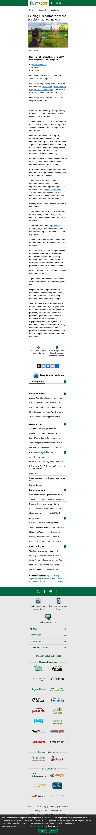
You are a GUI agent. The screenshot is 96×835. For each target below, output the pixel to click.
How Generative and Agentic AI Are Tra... (45, 495)
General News (36, 424)
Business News (36, 393)
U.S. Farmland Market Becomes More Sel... (45, 407)
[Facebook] (44, 592)
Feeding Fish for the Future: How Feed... (44, 541)
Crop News (34, 518)
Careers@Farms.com (41, 810)
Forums (41, 452)
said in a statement (52, 190)
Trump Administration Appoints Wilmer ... (45, 417)
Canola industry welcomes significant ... (44, 433)
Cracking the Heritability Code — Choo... (44, 556)
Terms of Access (56, 810)
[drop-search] (52, 3)
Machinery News (37, 490)
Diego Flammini (39, 65)
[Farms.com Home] (38, 3)
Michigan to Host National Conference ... (44, 565)
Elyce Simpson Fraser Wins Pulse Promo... (45, 412)
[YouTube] (50, 592)
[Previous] (38, 347)
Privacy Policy (35, 814)
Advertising (52, 807)
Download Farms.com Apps (57, 603)
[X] (38, 592)
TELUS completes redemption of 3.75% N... (46, 443)
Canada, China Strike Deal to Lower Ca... (44, 537)
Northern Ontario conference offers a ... (44, 504)
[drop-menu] (65, 3)
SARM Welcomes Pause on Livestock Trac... (46, 560)
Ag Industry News (52, 10)
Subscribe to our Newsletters (38, 603)
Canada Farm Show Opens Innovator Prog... (46, 398)
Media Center (63, 807)
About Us (38, 807)
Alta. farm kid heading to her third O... (43, 429)
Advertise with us (48, 618)
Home (30, 807)
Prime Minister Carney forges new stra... (45, 438)
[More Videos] (65, 382)
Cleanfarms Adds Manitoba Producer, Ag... (46, 532)
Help (44, 807)
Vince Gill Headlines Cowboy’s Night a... (44, 569)
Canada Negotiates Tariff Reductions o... (45, 403)
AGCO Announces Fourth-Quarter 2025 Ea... (46, 509)
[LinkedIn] (57, 592)
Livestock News (37, 546)
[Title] (65, 394)
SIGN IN (59, 3)
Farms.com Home (36, 10)
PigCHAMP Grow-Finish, (47, 579)
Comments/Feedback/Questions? (54, 814)
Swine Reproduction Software (51, 581)
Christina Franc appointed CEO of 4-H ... (44, 447)
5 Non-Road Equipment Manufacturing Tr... (46, 499)
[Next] (57, 347)
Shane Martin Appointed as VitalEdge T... (45, 513)
